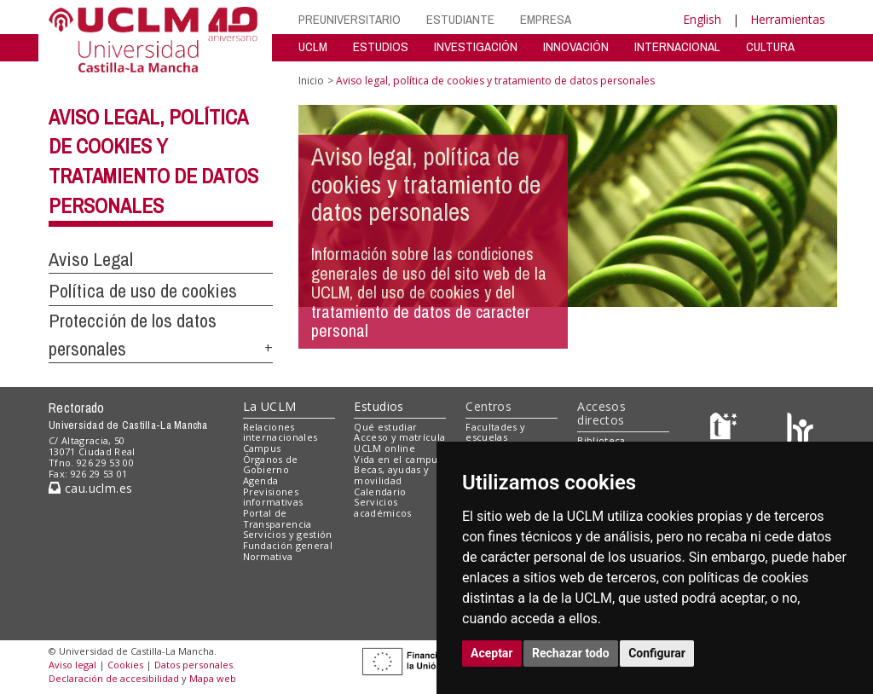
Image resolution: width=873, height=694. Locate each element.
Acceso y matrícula (399, 437)
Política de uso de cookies (143, 291)
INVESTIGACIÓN (475, 46)
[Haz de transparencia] (726, 430)
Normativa (268, 556)
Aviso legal (72, 664)
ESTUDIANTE (460, 19)
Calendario (380, 491)
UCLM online (384, 448)
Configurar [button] (656, 653)
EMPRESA (545, 19)
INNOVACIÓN (576, 46)
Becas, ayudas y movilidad (391, 475)
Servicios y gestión (287, 534)
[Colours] (800, 430)
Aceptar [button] (492, 653)
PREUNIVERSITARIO (349, 19)
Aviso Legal (91, 259)
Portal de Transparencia (277, 518)
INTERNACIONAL (677, 46)
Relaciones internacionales (280, 432)
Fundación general (288, 545)
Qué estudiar (385, 426)
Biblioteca (601, 440)
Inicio (311, 80)
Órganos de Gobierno (270, 465)
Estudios (378, 406)
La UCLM (270, 406)
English (702, 19)
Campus (262, 448)
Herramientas (787, 19)
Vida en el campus (398, 459)
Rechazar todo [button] (571, 653)
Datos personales (193, 664)
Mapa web (212, 678)
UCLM (312, 46)
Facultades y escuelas (495, 432)
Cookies (125, 664)
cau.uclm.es (90, 488)
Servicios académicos (382, 507)
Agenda (261, 480)
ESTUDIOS (380, 46)
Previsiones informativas (273, 497)
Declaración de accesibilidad (114, 678)
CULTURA (770, 46)
